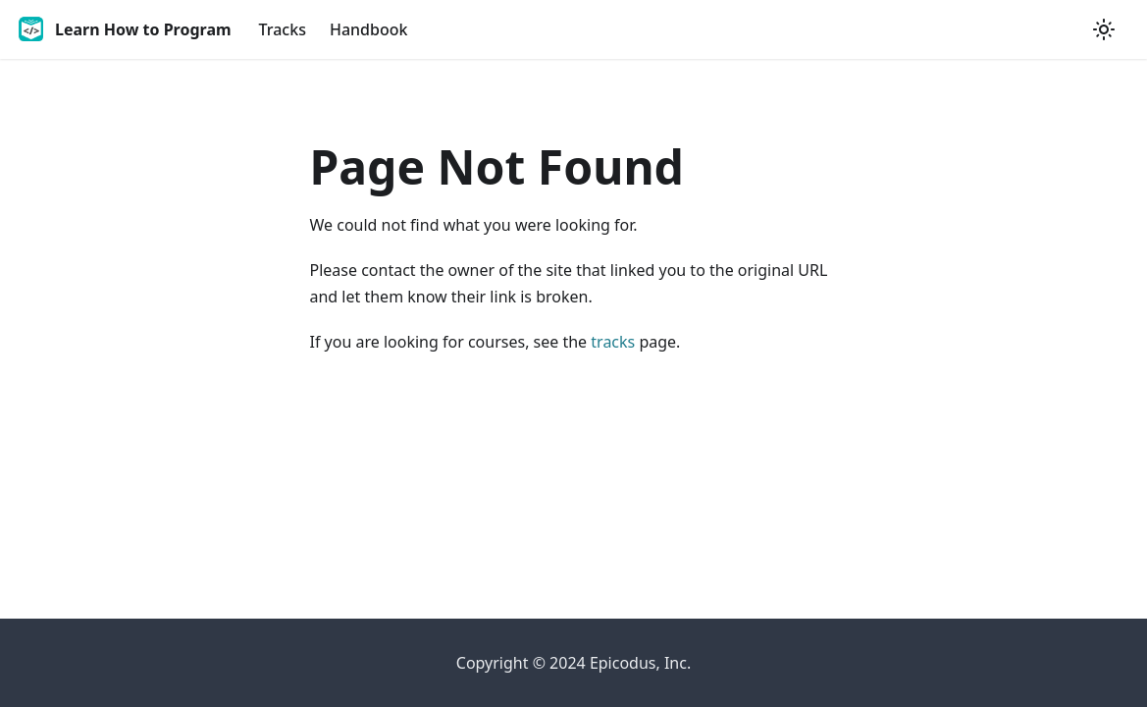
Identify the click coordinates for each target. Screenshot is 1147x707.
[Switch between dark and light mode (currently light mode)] (1104, 29)
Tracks (282, 29)
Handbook (369, 29)
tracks (613, 342)
